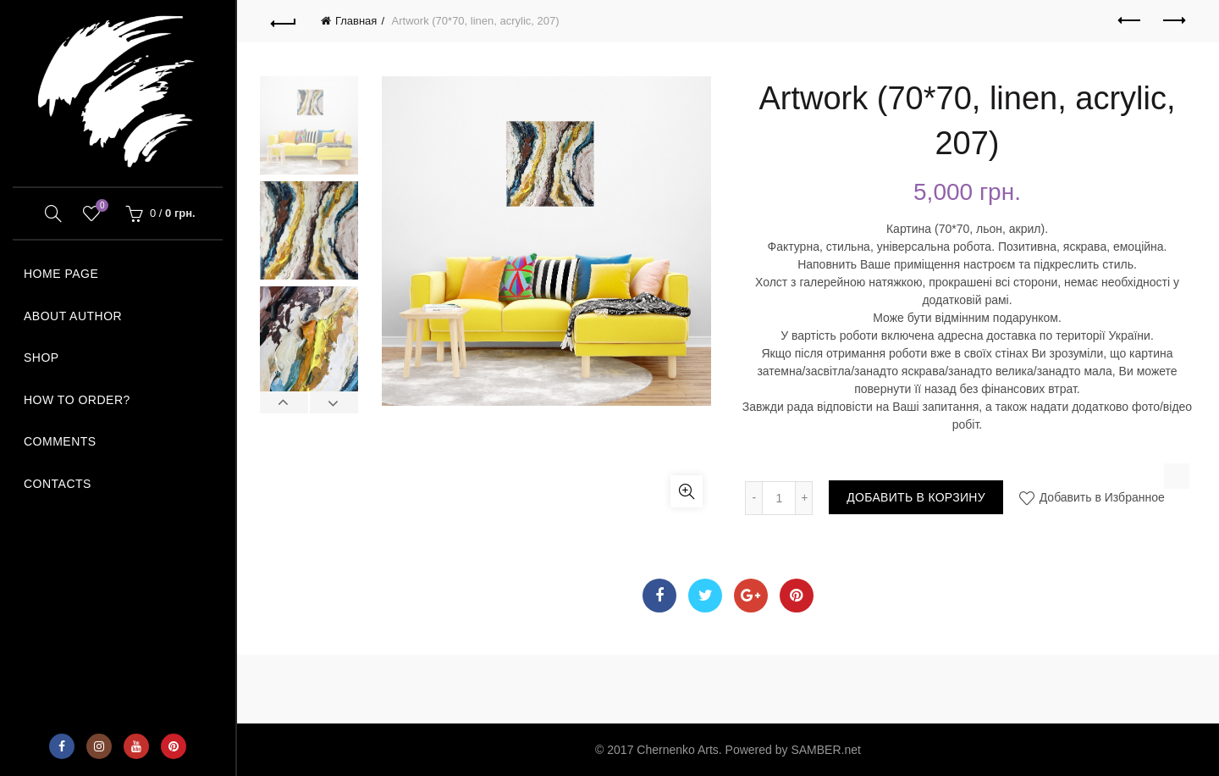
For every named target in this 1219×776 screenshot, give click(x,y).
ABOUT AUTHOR (73, 316)
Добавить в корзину (916, 497)
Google (750, 595)
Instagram (99, 746)
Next (333, 402)
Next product (1173, 20)
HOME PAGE (61, 273)
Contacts (57, 484)
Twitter (706, 595)
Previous (284, 402)
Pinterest (173, 746)
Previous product (1130, 20)
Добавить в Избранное (1100, 497)
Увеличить (686, 491)
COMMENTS (60, 441)
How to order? (77, 400)
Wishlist (100, 206)
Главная (356, 20)
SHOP (41, 357)
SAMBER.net (825, 750)
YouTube (136, 746)
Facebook (62, 746)
